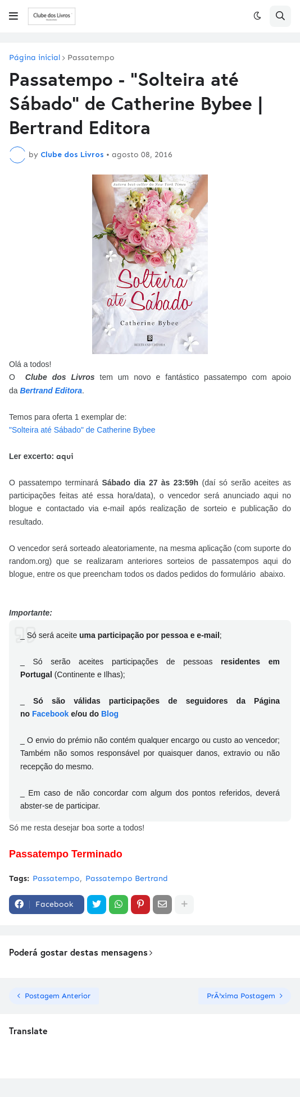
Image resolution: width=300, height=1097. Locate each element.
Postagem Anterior (57, 996)
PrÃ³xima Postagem (241, 996)
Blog (110, 713)
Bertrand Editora (50, 390)
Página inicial (34, 58)
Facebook (50, 713)
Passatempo (91, 58)
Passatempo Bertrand (126, 878)
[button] (13, 16)
